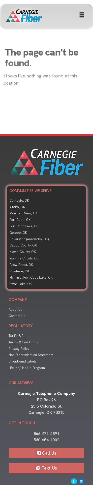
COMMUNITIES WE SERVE (30, 190)
